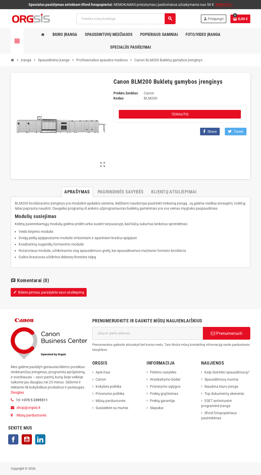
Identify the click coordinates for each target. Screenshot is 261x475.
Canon (101, 379)
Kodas (118, 98)
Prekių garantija (162, 401)
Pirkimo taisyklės (163, 372)
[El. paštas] (147, 333)
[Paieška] (125, 18)
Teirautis (179, 114)
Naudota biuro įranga (221, 386)
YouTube (27, 439)
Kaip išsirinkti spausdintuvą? (227, 372)
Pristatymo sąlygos (165, 386)
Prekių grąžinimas (164, 394)
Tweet (235, 131)
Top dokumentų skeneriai (224, 394)
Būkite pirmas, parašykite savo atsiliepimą (48, 292)
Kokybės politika (108, 386)
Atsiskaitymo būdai (165, 379)
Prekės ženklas (125, 93)
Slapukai (156, 408)
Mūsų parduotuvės (31, 415)
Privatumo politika (110, 394)
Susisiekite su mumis (112, 408)
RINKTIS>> (224, 5)
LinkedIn (40, 439)
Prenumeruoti (226, 333)
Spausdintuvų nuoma (221, 379)
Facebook (13, 439)
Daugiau (17, 392)
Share (210, 131)
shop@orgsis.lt (29, 408)
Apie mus (103, 372)
